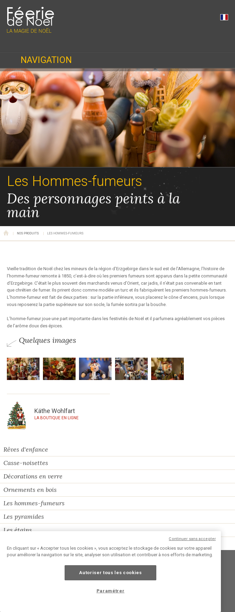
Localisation (64, 42)
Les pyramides (23, 516)
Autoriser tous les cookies (110, 572)
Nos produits (28, 233)
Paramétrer (111, 590)
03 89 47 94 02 (14, 42)
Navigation (46, 60)
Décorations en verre (33, 476)
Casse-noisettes (25, 463)
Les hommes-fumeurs (34, 503)
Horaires (39, 42)
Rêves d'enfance (25, 449)
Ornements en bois (30, 490)
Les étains (17, 530)
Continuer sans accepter (192, 539)
